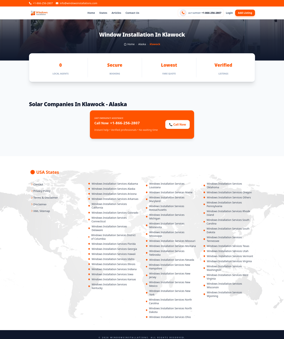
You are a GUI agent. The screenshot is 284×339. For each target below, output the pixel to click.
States (103, 12)
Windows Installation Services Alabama (113, 183)
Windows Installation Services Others (227, 197)
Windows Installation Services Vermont (228, 256)
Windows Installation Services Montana (171, 246)
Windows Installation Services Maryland (165, 199)
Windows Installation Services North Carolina (169, 301)
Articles (116, 12)
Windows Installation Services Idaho (111, 259)
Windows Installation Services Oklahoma (222, 185)
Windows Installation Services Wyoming (222, 294)
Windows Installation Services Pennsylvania (222, 204)
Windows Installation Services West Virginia (225, 276)
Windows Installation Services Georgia (112, 249)
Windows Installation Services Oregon (227, 192)
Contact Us (132, 12)
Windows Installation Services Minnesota (165, 225)
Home (91, 12)
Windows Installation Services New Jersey (168, 275)
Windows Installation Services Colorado (113, 212)
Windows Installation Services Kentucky (107, 286)
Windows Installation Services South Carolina (226, 221)
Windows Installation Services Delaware (107, 228)
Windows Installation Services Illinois (111, 264)
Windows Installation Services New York (168, 292)
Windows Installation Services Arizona (112, 194)
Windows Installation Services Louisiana (165, 185)
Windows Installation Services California (107, 205)
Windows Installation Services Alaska (111, 188)
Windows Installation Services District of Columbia (111, 236)
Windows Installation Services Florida (112, 244)
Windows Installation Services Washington (222, 268)
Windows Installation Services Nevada (170, 259)
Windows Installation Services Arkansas (113, 199)
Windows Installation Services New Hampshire (168, 266)
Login (229, 12)
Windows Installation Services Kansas (112, 279)
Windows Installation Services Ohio (168, 317)
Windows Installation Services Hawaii (111, 254)
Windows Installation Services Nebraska (165, 252)
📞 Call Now (177, 124)
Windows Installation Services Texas (226, 246)
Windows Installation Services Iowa (110, 274)
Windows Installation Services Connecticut (107, 219)
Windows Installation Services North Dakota (169, 310)
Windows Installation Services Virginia (227, 261)
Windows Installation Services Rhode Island (226, 213)
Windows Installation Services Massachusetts (165, 207)
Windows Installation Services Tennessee (222, 239)
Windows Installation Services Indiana (112, 269)
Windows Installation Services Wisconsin (222, 285)
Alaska (142, 44)
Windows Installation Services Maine (169, 192)
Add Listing (245, 12)
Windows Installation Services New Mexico (168, 284)
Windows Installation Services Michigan (165, 216)
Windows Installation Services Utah (225, 251)
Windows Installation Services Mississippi (165, 234)
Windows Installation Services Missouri (170, 241)
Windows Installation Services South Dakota (226, 230)
